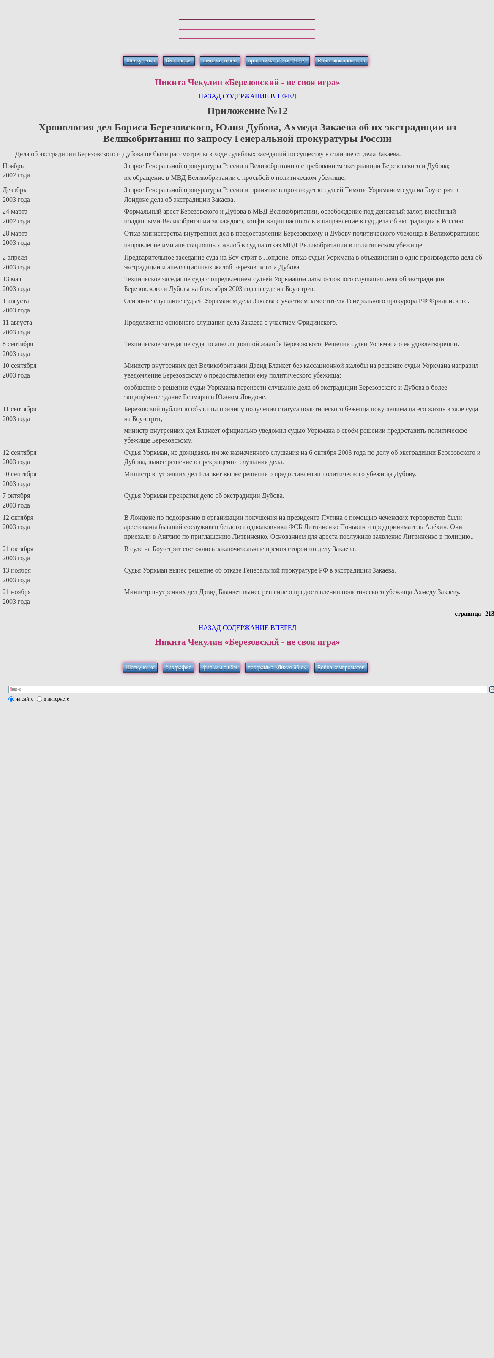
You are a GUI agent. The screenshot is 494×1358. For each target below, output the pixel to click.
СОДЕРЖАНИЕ (246, 96)
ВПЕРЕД (283, 96)
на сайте (25, 699)
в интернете (56, 699)
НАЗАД (209, 96)
